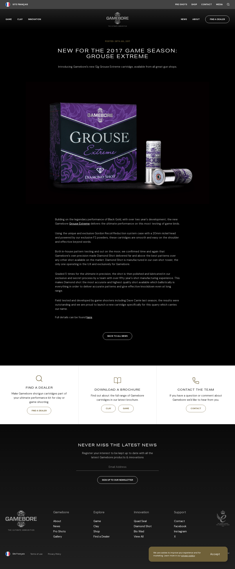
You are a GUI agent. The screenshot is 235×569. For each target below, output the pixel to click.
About (196, 19)
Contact (206, 4)
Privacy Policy (54, 554)
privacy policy (188, 555)
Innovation (34, 19)
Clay (20, 19)
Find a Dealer (217, 19)
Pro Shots (181, 4)
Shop (194, 4)
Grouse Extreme (79, 223)
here (89, 317)
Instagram (180, 531)
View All (139, 536)
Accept (215, 554)
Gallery (57, 536)
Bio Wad (139, 531)
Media (219, 4)
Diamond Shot (143, 526)
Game (9, 19)
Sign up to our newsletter (117, 480)
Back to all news (117, 336)
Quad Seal (140, 521)
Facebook (180, 526)
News (184, 19)
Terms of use (36, 554)
